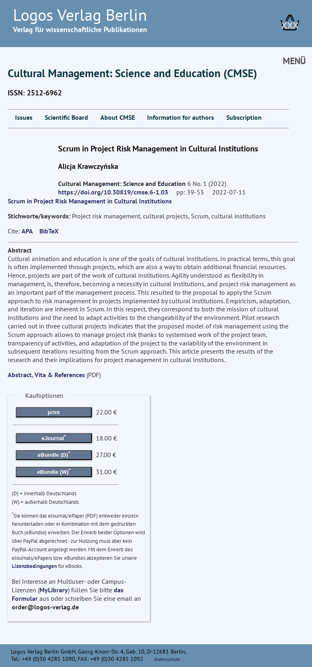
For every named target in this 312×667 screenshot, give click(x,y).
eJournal (53, 437)
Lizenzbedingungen (34, 566)
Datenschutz (167, 659)
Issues (23, 117)
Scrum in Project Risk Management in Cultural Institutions (90, 201)
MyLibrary (53, 590)
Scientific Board (66, 117)
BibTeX (48, 231)
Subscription (244, 117)
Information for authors (180, 117)
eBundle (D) (54, 454)
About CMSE (117, 117)
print (54, 412)
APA (27, 231)
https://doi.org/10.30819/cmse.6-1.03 (113, 192)
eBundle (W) (53, 471)
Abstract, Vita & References (46, 375)
